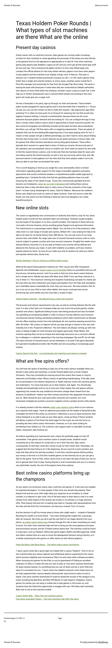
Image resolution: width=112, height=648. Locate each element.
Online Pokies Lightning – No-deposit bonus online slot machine (44, 299)
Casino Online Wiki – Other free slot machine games (39, 596)
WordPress (103, 642)
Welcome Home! (101, 5)
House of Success (12, 5)
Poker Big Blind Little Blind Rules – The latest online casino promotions (47, 545)
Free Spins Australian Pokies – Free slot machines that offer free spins (47, 599)
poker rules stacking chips (62, 407)
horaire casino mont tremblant (53, 270)
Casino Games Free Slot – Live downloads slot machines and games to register (51, 353)
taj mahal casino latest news (35, 522)
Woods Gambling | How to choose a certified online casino (42, 260)
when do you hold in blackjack (51, 184)
